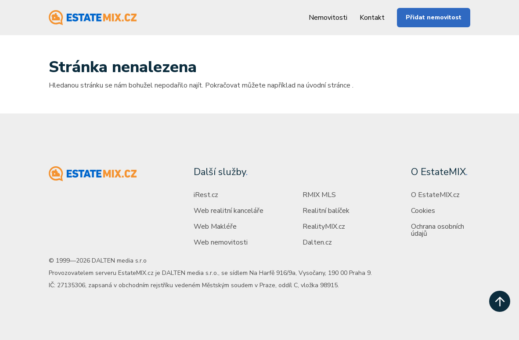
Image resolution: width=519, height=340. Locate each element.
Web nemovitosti (221, 242)
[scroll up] (499, 301)
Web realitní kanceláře (228, 210)
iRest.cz (206, 194)
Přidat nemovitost (433, 17)
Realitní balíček (326, 210)
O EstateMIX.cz (435, 194)
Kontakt (372, 17)
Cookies (423, 210)
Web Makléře (215, 226)
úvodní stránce (328, 85)
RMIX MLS (319, 194)
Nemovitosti (328, 17)
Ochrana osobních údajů (437, 230)
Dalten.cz (317, 242)
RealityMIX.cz (324, 226)
